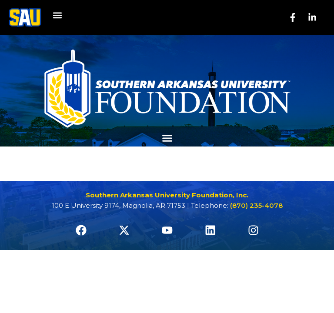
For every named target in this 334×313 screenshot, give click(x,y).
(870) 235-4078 (256, 205)
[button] (57, 15)
